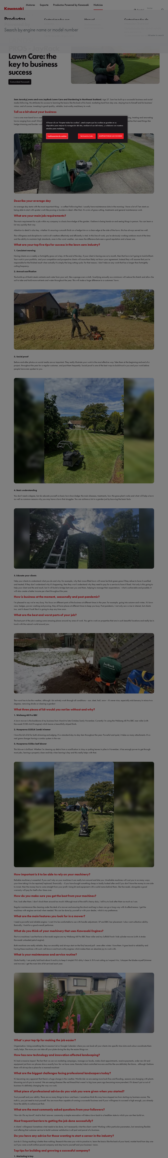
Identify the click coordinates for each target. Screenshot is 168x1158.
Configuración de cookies (57, 136)
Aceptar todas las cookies (110, 136)
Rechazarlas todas (87, 136)
